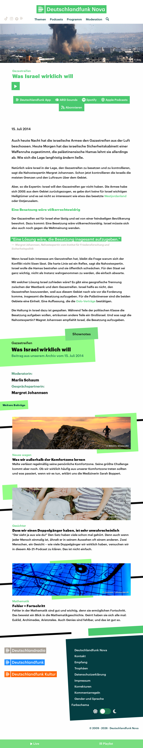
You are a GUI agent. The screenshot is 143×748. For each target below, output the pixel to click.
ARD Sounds (66, 100)
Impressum (82, 680)
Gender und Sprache (89, 698)
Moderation (94, 19)
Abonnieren (71, 107)
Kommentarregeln (87, 692)
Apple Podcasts (114, 100)
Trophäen (81, 668)
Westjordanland (115, 196)
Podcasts (56, 19)
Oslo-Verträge (86, 301)
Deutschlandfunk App (33, 100)
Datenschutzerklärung (90, 674)
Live (36, 743)
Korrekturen (82, 686)
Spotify (89, 100)
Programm (74, 19)
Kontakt (80, 656)
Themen (40, 19)
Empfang (80, 662)
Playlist (108, 743)
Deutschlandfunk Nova (90, 650)
